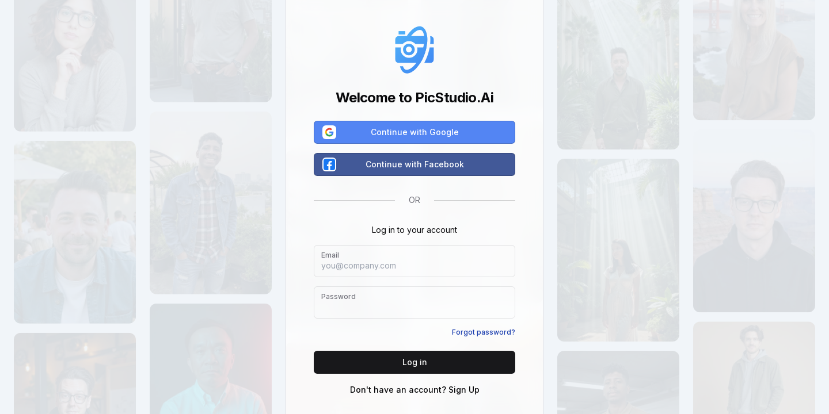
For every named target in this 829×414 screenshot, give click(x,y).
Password (338, 296)
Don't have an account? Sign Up (415, 389)
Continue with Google (391, 132)
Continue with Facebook (394, 164)
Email (330, 255)
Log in (414, 362)
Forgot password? (483, 332)
